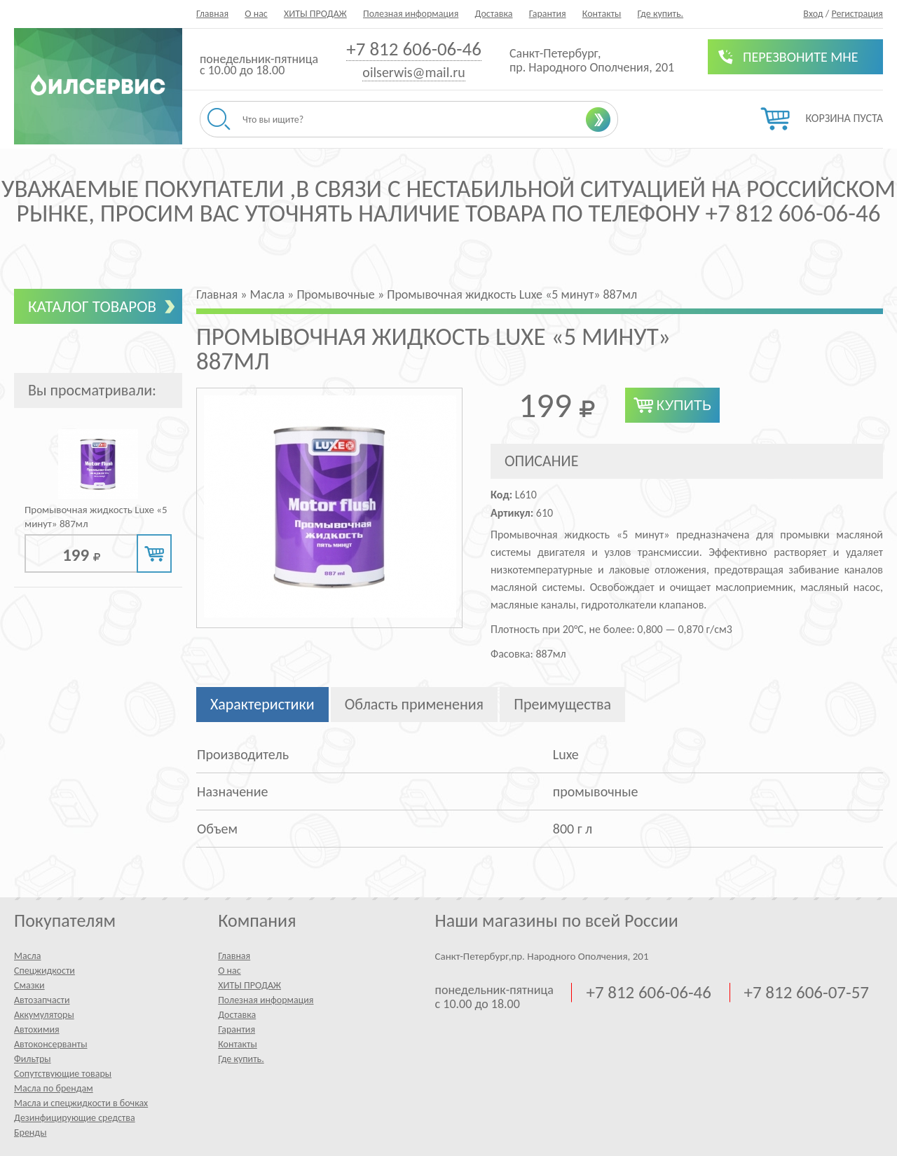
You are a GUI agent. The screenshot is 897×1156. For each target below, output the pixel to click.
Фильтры (32, 1059)
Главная (212, 14)
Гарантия (547, 14)
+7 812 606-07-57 (806, 992)
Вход (813, 14)
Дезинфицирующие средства (74, 1118)
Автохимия (37, 1029)
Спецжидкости (44, 971)
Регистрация (857, 14)
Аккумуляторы (44, 1015)
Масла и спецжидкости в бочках (81, 1103)
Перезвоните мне (800, 56)
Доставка (493, 14)
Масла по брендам (53, 1088)
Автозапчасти (42, 1000)
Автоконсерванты (51, 1044)
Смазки (29, 985)
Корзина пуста (844, 118)
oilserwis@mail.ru (413, 72)
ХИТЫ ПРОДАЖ (315, 14)
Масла (27, 956)
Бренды (30, 1132)
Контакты (602, 14)
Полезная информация (410, 14)
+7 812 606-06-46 (413, 48)
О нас (256, 14)
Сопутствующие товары (62, 1074)
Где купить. (661, 14)
